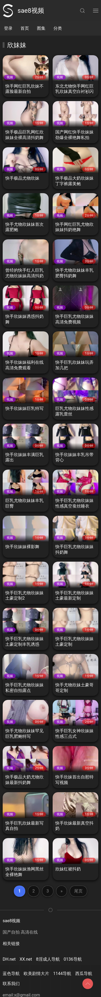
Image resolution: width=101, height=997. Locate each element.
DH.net (9, 959)
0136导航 (73, 959)
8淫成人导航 (48, 959)
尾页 (78, 891)
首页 (24, 28)
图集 (41, 28)
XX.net (26, 959)
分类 (57, 28)
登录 (8, 28)
